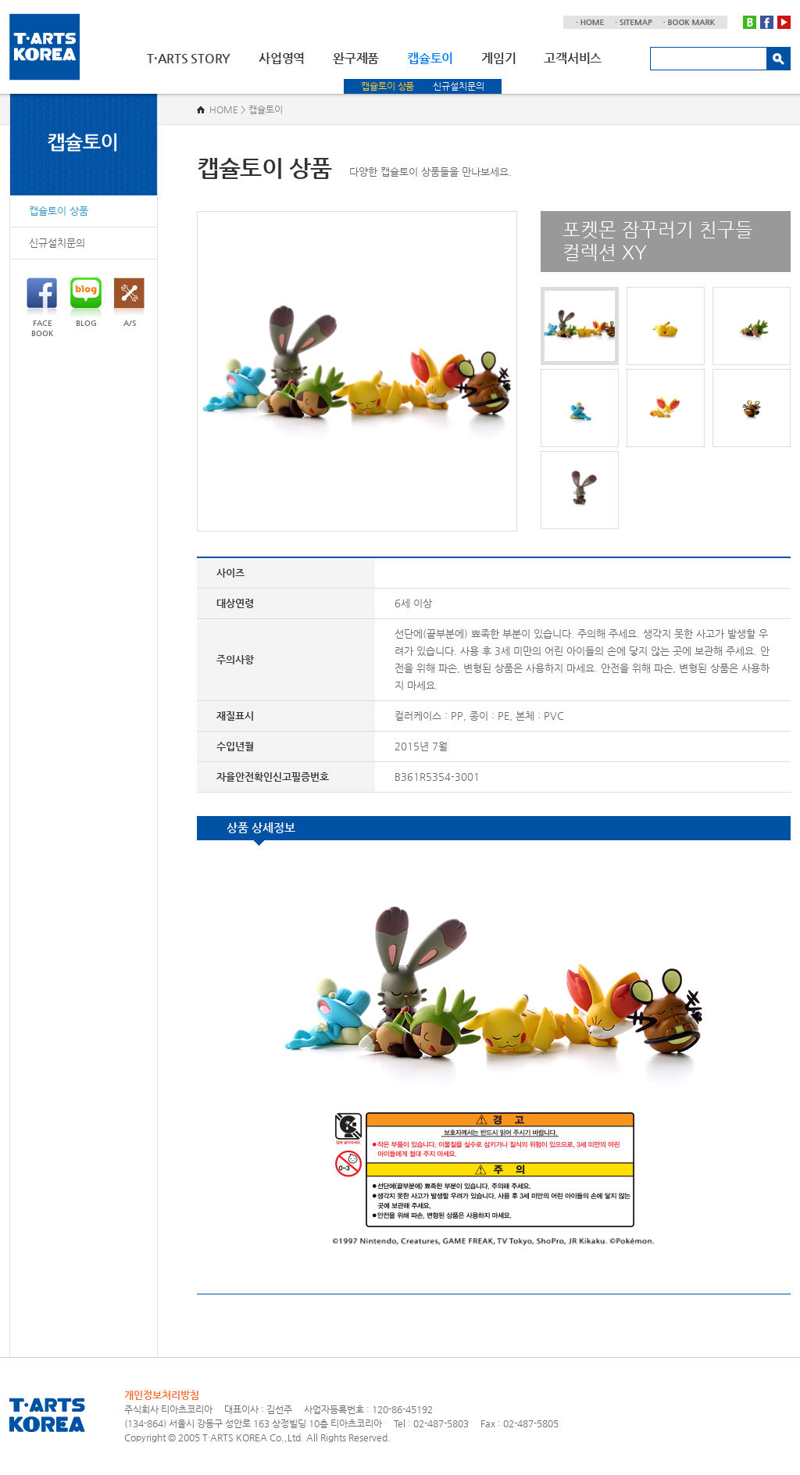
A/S (129, 302)
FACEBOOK (42, 307)
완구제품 (356, 58)
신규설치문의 (458, 86)
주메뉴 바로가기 (0, 0)
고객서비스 (573, 58)
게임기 (498, 58)
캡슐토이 (430, 58)
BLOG (86, 302)
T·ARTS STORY (188, 58)
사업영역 (282, 58)
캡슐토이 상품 (387, 86)
